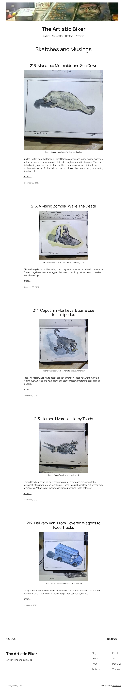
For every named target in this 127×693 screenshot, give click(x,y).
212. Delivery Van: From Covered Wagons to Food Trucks (63, 525)
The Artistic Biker (63, 29)
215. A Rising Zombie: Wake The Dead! (63, 206)
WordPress (116, 685)
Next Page (114, 638)
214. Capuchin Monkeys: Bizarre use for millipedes (63, 312)
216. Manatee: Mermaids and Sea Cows (63, 65)
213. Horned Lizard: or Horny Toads (63, 419)
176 (14, 638)
